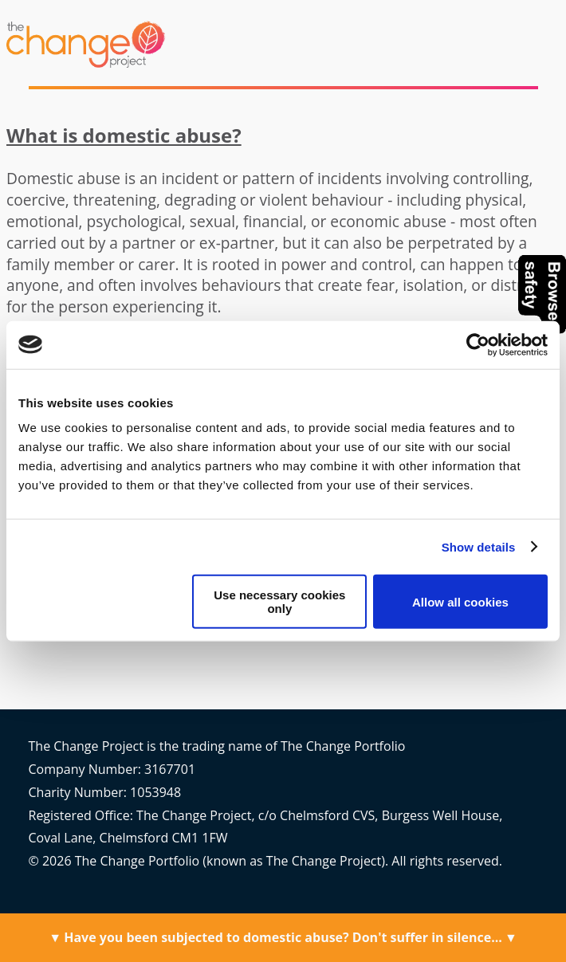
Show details (479, 546)
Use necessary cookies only (279, 601)
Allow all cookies (460, 601)
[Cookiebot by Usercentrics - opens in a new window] (478, 344)
